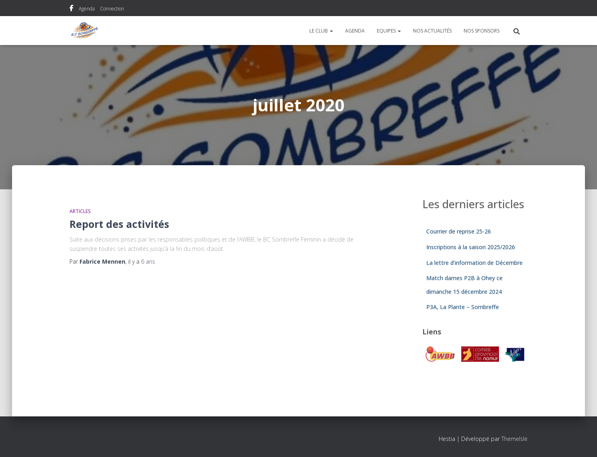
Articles (80, 211)
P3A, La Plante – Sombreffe (462, 307)
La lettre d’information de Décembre (474, 262)
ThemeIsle (514, 439)
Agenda (87, 8)
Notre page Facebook (72, 9)
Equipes (389, 30)
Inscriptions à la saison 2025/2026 (470, 247)
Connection (112, 8)
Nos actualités (432, 30)
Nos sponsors (481, 30)
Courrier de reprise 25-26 (458, 231)
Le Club (321, 30)
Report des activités (119, 224)
